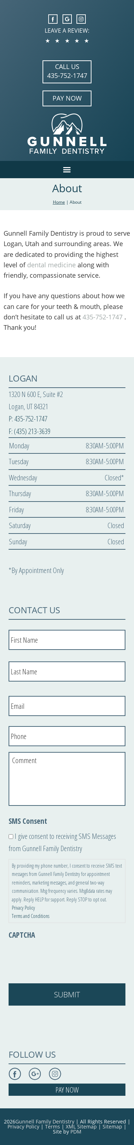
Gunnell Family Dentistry (44, 1121)
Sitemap (112, 1126)
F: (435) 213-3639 (29, 431)
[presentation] (63, 958)
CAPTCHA (22, 935)
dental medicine (51, 264)
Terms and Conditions (30, 916)
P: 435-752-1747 (28, 419)
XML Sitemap (81, 1126)
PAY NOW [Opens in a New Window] (67, 98)
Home (59, 202)
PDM (75, 1131)
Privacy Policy (23, 907)
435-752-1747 (67, 75)
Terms (52, 1126)
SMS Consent (28, 821)
